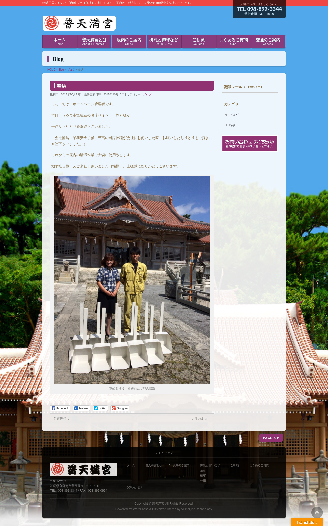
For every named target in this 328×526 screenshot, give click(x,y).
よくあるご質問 (259, 465)
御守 (203, 475)
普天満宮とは (153, 465)
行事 (232, 125)
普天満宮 (158, 503)
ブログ (147, 94)
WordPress (140, 509)
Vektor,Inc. (188, 509)
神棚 (203, 480)
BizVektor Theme (164, 509)
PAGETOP (271, 437)
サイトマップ (164, 452)
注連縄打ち (59, 418)
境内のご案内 (181, 465)
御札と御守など (210, 465)
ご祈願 (234, 465)
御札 (203, 470)
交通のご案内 (134, 487)
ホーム (130, 465)
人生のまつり (203, 418)
